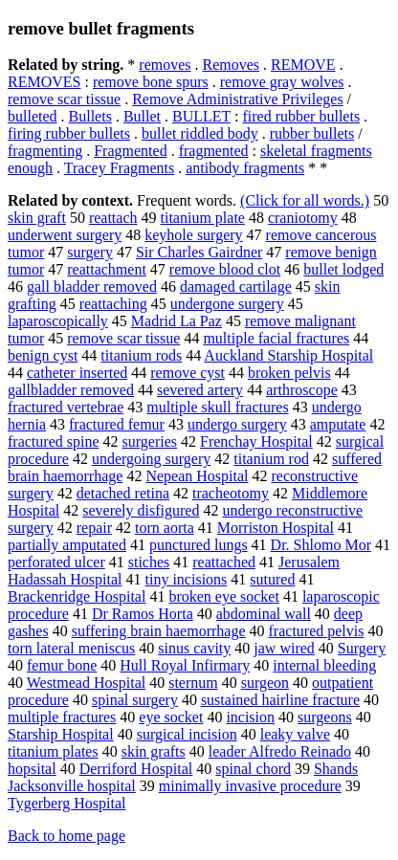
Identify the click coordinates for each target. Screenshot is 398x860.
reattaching (113, 304)
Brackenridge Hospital (76, 596)
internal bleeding (324, 665)
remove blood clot (224, 269)
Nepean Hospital (196, 476)
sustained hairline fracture (280, 700)
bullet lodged (343, 269)
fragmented (214, 151)
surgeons (325, 717)
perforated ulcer (56, 562)
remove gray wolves (282, 82)
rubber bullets (312, 133)
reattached (223, 562)
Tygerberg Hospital (66, 803)
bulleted (32, 116)
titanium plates (53, 751)
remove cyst (187, 372)
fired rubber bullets (301, 116)
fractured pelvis (317, 631)
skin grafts (154, 751)
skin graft (37, 217)
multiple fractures (62, 717)
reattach (113, 217)
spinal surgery (135, 700)
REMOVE (303, 64)
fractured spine (54, 441)
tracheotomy (230, 493)
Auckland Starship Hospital (288, 355)
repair (94, 527)
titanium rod (271, 459)
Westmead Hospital (86, 682)
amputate (338, 424)
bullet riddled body (200, 133)
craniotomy (303, 217)
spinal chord (253, 769)
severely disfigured (140, 510)
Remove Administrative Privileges (237, 99)
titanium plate (203, 217)
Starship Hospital (61, 734)
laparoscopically (58, 321)
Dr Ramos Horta (142, 614)
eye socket (171, 717)
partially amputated (67, 545)
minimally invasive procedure (250, 786)
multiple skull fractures (217, 407)
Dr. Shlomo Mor (321, 545)
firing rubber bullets (69, 133)
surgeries (149, 441)
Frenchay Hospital (256, 441)
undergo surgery (237, 424)
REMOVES (44, 82)
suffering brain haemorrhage (159, 631)
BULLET (201, 116)
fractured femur (117, 424)
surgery (90, 252)
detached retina (123, 493)
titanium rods (141, 355)
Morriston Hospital (275, 527)
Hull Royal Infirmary (185, 665)
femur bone (62, 665)
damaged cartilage (236, 286)
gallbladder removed (71, 390)
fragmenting (45, 151)
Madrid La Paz (176, 321)
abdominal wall (263, 614)
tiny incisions (186, 579)
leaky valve (295, 734)
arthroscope (302, 390)
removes (164, 64)
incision (250, 717)
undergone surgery (227, 304)
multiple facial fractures (276, 338)
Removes (231, 64)
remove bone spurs (151, 82)
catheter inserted (77, 372)
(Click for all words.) (304, 200)
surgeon (265, 682)
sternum (193, 682)
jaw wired (284, 648)
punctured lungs (198, 545)
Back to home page (66, 835)
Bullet (142, 116)
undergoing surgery (151, 459)
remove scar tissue (64, 99)
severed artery (200, 390)
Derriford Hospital (136, 769)
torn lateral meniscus (71, 648)
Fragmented (130, 151)
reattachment (106, 269)
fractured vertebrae (65, 407)
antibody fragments (245, 168)
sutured (272, 579)
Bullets (90, 116)
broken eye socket (223, 596)
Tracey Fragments (119, 168)
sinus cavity (194, 648)
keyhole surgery (193, 235)
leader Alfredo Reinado (280, 751)
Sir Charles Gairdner (199, 252)
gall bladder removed (92, 286)
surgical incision (187, 734)
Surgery (362, 648)
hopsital (32, 769)
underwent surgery (65, 235)
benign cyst (42, 355)
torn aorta (164, 527)
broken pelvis (289, 372)
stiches (149, 562)
